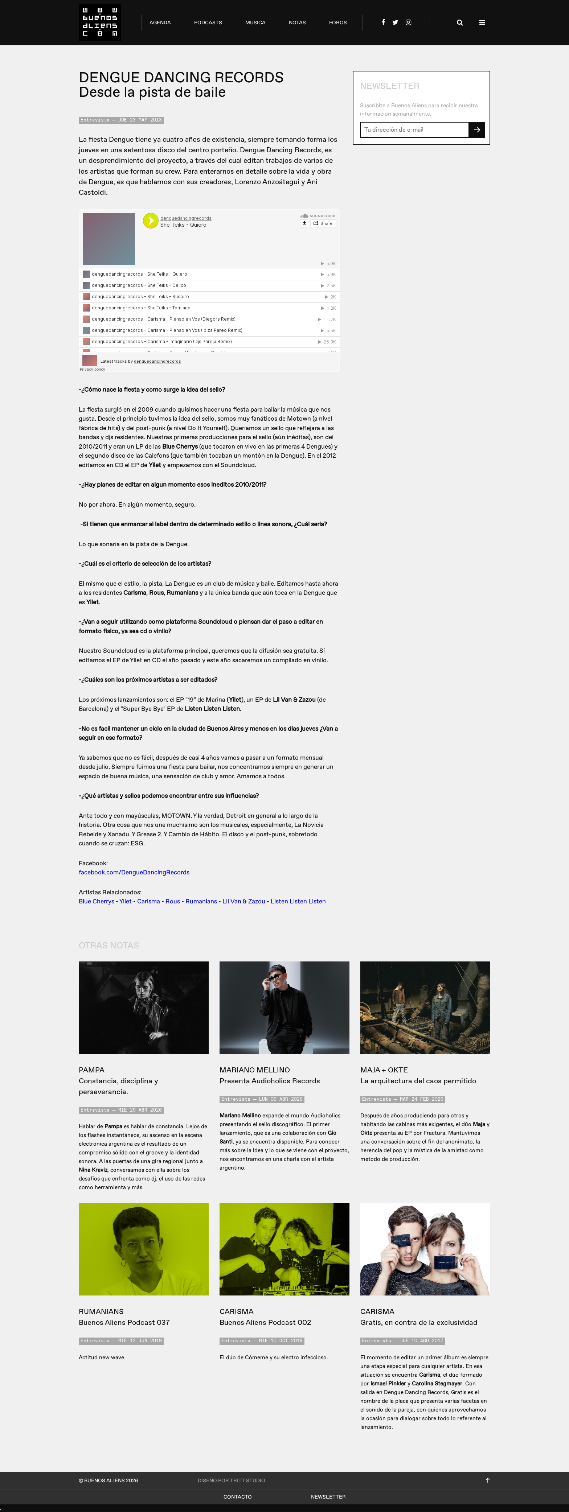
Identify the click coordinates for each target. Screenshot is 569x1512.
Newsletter (328, 1497)
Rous (172, 901)
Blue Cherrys (96, 901)
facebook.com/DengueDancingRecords (134, 872)
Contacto (238, 1497)
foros (338, 23)
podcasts (208, 23)
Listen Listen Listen (298, 901)
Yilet (125, 901)
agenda (160, 23)
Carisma (148, 901)
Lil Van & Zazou (243, 901)
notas (297, 23)
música (255, 23)
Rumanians (201, 901)
